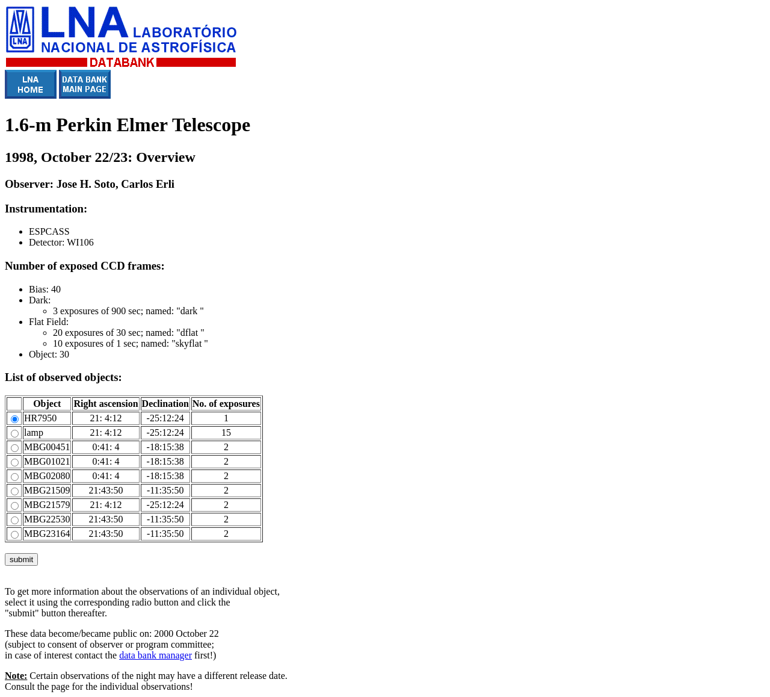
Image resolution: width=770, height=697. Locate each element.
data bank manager (155, 655)
